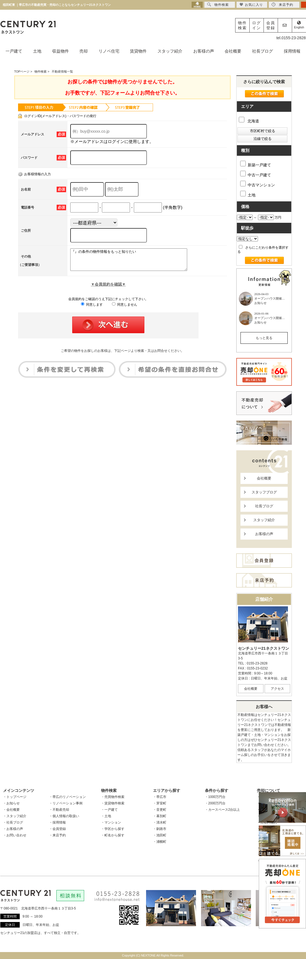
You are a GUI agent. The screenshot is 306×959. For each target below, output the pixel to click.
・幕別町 (159, 816)
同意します (92, 309)
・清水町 (159, 822)
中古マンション (257, 184)
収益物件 (60, 51)
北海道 (249, 121)
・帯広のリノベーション (67, 797)
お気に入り (251, 5)
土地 (37, 51)
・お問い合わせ (14, 835)
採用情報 (292, 51)
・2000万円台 (215, 803)
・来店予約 (57, 835)
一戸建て (14, 51)
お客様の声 (203, 51)
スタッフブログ (264, 492)
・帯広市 (159, 797)
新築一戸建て (255, 164)
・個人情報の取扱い (64, 816)
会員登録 (270, 25)
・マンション (111, 822)
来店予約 (282, 5)
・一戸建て (109, 810)
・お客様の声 (13, 829)
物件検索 (242, 25)
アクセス (277, 689)
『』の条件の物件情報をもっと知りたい (135, 261)
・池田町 (159, 835)
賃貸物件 (138, 51)
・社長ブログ (13, 822)
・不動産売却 (59, 810)
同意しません (124, 309)
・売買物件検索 (112, 797)
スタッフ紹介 (169, 51)
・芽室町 (159, 803)
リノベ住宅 (109, 51)
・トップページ (14, 797)
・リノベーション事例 (65, 803)
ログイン (256, 25)
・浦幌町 (159, 842)
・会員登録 (57, 829)
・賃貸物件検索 (112, 803)
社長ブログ (262, 51)
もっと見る (264, 338)
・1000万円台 (215, 797)
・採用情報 (57, 822)
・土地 (106, 816)
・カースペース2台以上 (222, 810)
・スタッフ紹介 (14, 816)
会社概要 (233, 51)
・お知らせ (11, 803)
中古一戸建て (255, 174)
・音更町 (159, 810)
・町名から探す (112, 835)
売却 (83, 51)
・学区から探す (112, 829)
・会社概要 (11, 810)
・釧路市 (159, 829)
